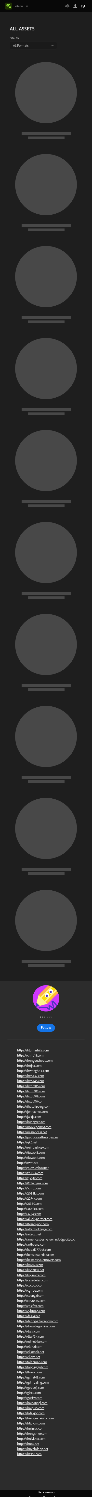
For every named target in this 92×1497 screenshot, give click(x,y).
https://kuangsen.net (31, 1122)
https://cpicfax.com (30, 1306)
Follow (46, 1027)
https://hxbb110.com (30, 1101)
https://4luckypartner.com (35, 1219)
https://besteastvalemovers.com (39, 1260)
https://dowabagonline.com (36, 1326)
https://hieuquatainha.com (35, 1418)
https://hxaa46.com (30, 1081)
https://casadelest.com (32, 1280)
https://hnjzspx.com (30, 1428)
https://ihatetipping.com (34, 1106)
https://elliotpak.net (30, 1352)
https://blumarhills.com (33, 1050)
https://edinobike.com (32, 1341)
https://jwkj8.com (29, 1116)
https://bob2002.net (30, 1270)
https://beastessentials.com (35, 1254)
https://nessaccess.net (32, 1132)
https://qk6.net (27, 1142)
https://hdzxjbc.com (31, 1413)
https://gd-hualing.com (33, 1382)
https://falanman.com (32, 1362)
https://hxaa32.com (30, 1076)
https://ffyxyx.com (29, 1372)
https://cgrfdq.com (30, 1290)
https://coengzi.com (30, 1295)
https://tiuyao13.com (31, 1152)
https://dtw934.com (30, 1336)
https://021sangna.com (32, 1183)
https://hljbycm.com (31, 1423)
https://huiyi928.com (31, 1438)
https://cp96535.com (31, 1300)
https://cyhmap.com (31, 1311)
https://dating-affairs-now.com (37, 1321)
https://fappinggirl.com (32, 1367)
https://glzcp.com (29, 1392)
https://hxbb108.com (31, 1091)
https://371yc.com (29, 1214)
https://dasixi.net (28, 1316)
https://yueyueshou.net (33, 1168)
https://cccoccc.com (30, 1285)
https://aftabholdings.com (35, 1229)
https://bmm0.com (30, 1265)
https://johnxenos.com (32, 1111)
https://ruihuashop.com (33, 1147)
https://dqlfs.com (28, 1331)
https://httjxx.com (29, 1065)
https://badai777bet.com (34, 1249)
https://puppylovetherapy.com (37, 1137)
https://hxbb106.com (31, 1086)
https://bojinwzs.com (31, 1275)
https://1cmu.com (29, 1188)
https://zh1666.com (30, 1173)
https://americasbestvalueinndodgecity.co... (46, 1239)
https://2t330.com (29, 1203)
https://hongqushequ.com (35, 1060)
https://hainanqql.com (32, 1403)
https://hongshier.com (32, 1433)
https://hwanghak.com (33, 1070)
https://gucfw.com (29, 1398)
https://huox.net (28, 1444)
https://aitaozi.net (29, 1234)
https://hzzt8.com (29, 1454)
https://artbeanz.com (31, 1244)
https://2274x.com (29, 1198)
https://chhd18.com (30, 1055)
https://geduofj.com (30, 1387)
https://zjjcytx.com (29, 1178)
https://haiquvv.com (30, 1408)
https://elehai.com (29, 1346)
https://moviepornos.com (34, 1127)
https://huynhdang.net (32, 1449)
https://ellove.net (28, 1357)
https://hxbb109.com (31, 1096)
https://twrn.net (27, 1162)
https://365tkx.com (30, 1208)
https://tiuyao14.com (31, 1157)
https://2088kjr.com (30, 1193)
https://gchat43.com (31, 1377)
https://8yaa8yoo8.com (33, 1224)
